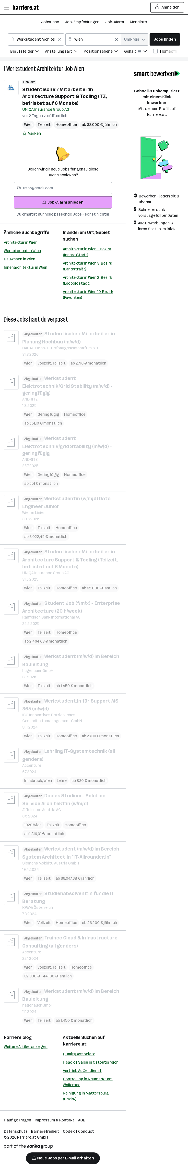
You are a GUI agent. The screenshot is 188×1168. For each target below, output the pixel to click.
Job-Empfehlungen (82, 22)
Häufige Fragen (17, 1120)
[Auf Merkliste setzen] (31, 133)
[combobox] (36, 39)
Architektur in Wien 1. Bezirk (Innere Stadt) (87, 252)
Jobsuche (50, 22)
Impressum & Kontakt (54, 1120)
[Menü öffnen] (6, 7)
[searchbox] (63, 188)
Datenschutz (15, 1131)
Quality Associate (79, 1054)
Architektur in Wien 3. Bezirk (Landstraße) (87, 266)
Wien (79, 69)
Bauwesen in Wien (19, 259)
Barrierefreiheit (45, 1131)
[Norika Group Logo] (28, 1147)
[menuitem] (27, 52)
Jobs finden (165, 39)
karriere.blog (18, 1037)
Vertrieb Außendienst (82, 1070)
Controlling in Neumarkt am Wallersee (88, 1082)
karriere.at (75, 1044)
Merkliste (138, 22)
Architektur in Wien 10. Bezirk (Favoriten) (88, 294)
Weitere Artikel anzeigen (25, 1046)
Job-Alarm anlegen (62, 202)
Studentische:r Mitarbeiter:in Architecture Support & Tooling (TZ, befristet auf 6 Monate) (64, 96)
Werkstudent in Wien (22, 250)
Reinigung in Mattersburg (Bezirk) (86, 1096)
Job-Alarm (114, 22)
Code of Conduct (78, 1131)
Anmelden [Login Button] (167, 7)
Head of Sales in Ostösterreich (90, 1062)
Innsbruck (34, 780)
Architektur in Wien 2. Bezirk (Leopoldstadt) (87, 280)
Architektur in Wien (20, 242)
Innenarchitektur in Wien (25, 267)
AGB (81, 1120)
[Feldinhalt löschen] (59, 39)
